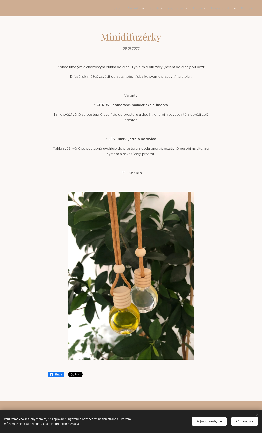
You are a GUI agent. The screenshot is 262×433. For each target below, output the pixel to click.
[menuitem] (118, 8)
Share (56, 374)
